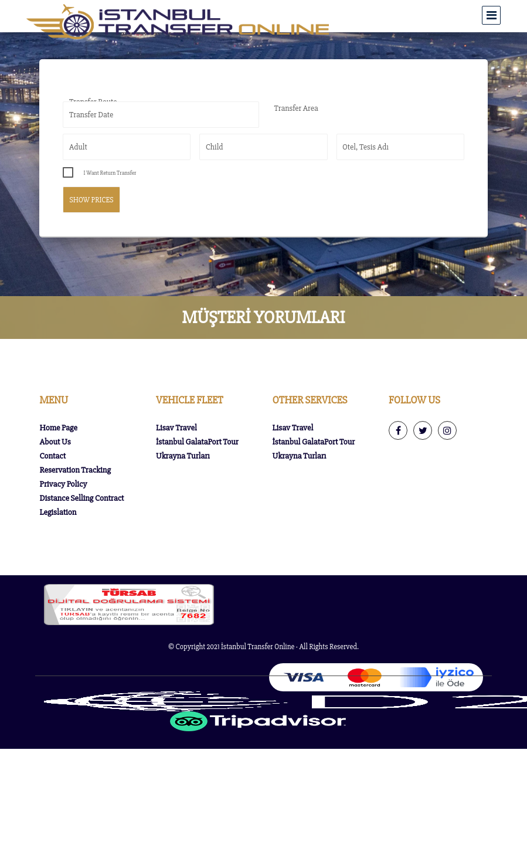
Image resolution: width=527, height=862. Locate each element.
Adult (78, 147)
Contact (52, 456)
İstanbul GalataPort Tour (197, 442)
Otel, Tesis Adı (365, 147)
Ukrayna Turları (183, 456)
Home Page (58, 428)
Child (214, 147)
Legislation (57, 512)
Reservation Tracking (74, 470)
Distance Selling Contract (81, 498)
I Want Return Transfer (109, 173)
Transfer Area (296, 108)
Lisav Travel (176, 428)
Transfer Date (91, 115)
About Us (54, 442)
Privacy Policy (63, 484)
